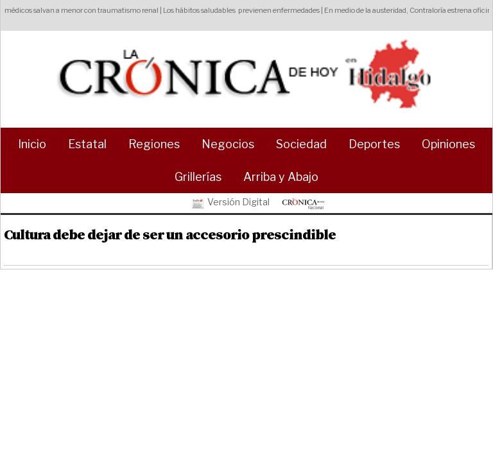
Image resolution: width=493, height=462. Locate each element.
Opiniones (448, 144)
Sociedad (301, 144)
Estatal (87, 144)
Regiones (154, 144)
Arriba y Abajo (280, 177)
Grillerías (198, 177)
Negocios (228, 144)
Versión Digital (230, 202)
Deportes (374, 144)
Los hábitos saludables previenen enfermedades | (245, 10)
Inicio (32, 144)
